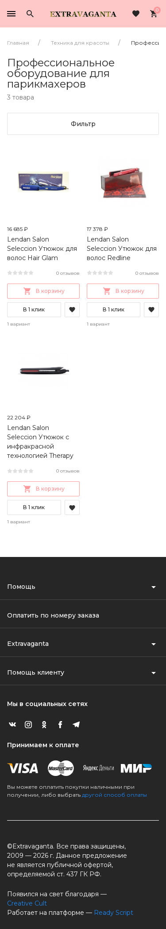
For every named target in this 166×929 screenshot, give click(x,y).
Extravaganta (28, 644)
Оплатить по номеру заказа (53, 615)
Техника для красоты (80, 42)
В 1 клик (34, 309)
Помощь (21, 587)
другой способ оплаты (114, 794)
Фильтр (83, 124)
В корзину (43, 291)
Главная (18, 42)
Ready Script (113, 913)
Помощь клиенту (35, 672)
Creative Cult (27, 903)
